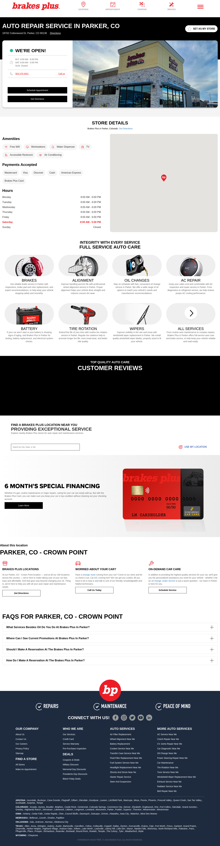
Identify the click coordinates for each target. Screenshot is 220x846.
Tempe (40, 803)
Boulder (49, 807)
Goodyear (93, 800)
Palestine (183, 828)
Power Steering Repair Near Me (172, 758)
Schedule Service (167, 590)
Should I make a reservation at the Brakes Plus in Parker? (110, 649)
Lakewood (59, 809)
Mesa (136, 800)
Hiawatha (114, 813)
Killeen (77, 828)
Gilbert (74, 800)
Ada (32, 822)
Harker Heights (34, 828)
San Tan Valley (194, 800)
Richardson (49, 831)
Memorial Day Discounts (74, 769)
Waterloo (134, 813)
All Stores (20, 764)
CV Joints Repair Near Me (169, 744)
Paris (191, 828)
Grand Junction (189, 807)
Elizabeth (136, 807)
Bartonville (68, 826)
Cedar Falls (37, 813)
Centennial (83, 807)
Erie (156, 807)
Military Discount (71, 764)
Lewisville (98, 828)
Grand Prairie (189, 826)
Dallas (116, 826)
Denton (123, 826)
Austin (59, 826)
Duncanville (134, 826)
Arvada (33, 807)
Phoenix (152, 800)
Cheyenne (33, 835)
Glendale (83, 800)
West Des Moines (148, 813)
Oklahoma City (61, 822)
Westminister (149, 809)
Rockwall (70, 831)
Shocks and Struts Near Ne (123, 772)
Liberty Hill (110, 828)
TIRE (98, 840)
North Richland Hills (167, 828)
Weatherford (131, 831)
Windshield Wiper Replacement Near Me (176, 777)
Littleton (69, 809)
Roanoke (60, 831)
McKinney (152, 828)
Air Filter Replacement (120, 734)
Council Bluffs (71, 813)
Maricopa (127, 800)
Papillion (60, 818)
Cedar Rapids (50, 813)
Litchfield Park (115, 800)
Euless (144, 826)
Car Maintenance (165, 763)
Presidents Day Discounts (75, 774)
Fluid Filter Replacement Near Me (126, 758)
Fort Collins (165, 807)
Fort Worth (160, 826)
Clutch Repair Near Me (168, 739)
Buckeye (42, 800)
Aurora (41, 807)
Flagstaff (66, 800)
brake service (168, 581)
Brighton (59, 807)
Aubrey (50, 826)
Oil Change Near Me (167, 753)
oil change (156, 581)
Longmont (79, 809)
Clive (61, 813)
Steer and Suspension (120, 781)
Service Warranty (71, 744)
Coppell (107, 826)
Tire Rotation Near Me (167, 767)
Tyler (121, 831)
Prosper (38, 831)
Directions (55, 33)
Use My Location (192, 447)
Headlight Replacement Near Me (125, 767)
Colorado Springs (97, 807)
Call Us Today (95, 590)
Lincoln (42, 818)
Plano (30, 831)
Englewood (147, 807)
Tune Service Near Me (168, 772)
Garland (178, 826)
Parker (110, 809)
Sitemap (19, 753)
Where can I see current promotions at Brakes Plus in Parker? (110, 638)
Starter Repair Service (120, 777)
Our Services (69, 734)
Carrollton (79, 826)
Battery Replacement (120, 744)
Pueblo (118, 809)
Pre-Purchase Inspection (74, 748)
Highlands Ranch (33, 809)
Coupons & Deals (71, 760)
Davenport (85, 813)
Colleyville (98, 826)
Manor (130, 828)
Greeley (19, 809)
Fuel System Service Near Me (124, 763)
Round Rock (82, 831)
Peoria (144, 800)
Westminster (163, 809)
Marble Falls (140, 828)
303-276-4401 (22, 73)
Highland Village (50, 828)
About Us (20, 734)
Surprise (31, 803)
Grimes (104, 813)
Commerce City (114, 807)
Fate (151, 826)
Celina (88, 826)
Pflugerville (21, 831)
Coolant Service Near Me (122, 748)
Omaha (51, 818)
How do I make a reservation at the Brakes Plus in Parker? (110, 660)
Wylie (140, 831)
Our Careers (21, 744)
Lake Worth (87, 828)
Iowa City (124, 813)
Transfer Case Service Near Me (125, 753)
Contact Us (21, 739)
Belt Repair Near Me (167, 791)
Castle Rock (70, 807)
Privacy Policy (22, 748)
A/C (96, 578)
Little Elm (120, 828)
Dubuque (95, 813)
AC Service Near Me (167, 734)
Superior (127, 809)
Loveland (89, 809)
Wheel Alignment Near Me (122, 739)
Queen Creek (179, 800)
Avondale (31, 800)
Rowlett (93, 831)
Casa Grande (53, 800)
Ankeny (26, 813)
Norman (49, 822)
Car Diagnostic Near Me (168, 748)
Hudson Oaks (65, 828)
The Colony (111, 831)
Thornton (137, 809)
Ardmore (39, 822)
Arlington (41, 826)
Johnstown (47, 809)
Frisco (169, 826)
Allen (27, 826)
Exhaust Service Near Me (169, 781)
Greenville (20, 828)
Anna (33, 826)
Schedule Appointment (37, 90)
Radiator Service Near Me (169, 786)
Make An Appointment (26, 769)
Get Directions (37, 99)
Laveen (103, 800)
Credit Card (68, 739)
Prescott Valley (165, 800)
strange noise (89, 575)
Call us (61, 73)
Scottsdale (21, 803)
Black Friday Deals (72, 779)
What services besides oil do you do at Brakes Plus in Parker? (110, 627)
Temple (101, 831)
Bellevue (33, 818)
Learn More (23, 505)
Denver (127, 807)
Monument (101, 809)
